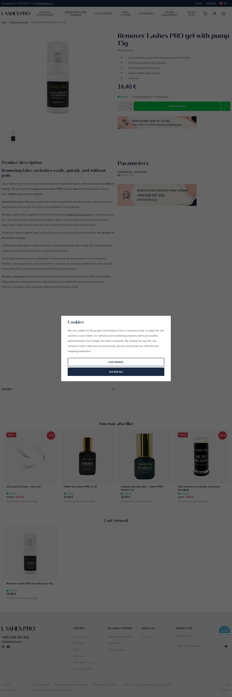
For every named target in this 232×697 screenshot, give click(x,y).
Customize (116, 362)
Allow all (116, 371)
